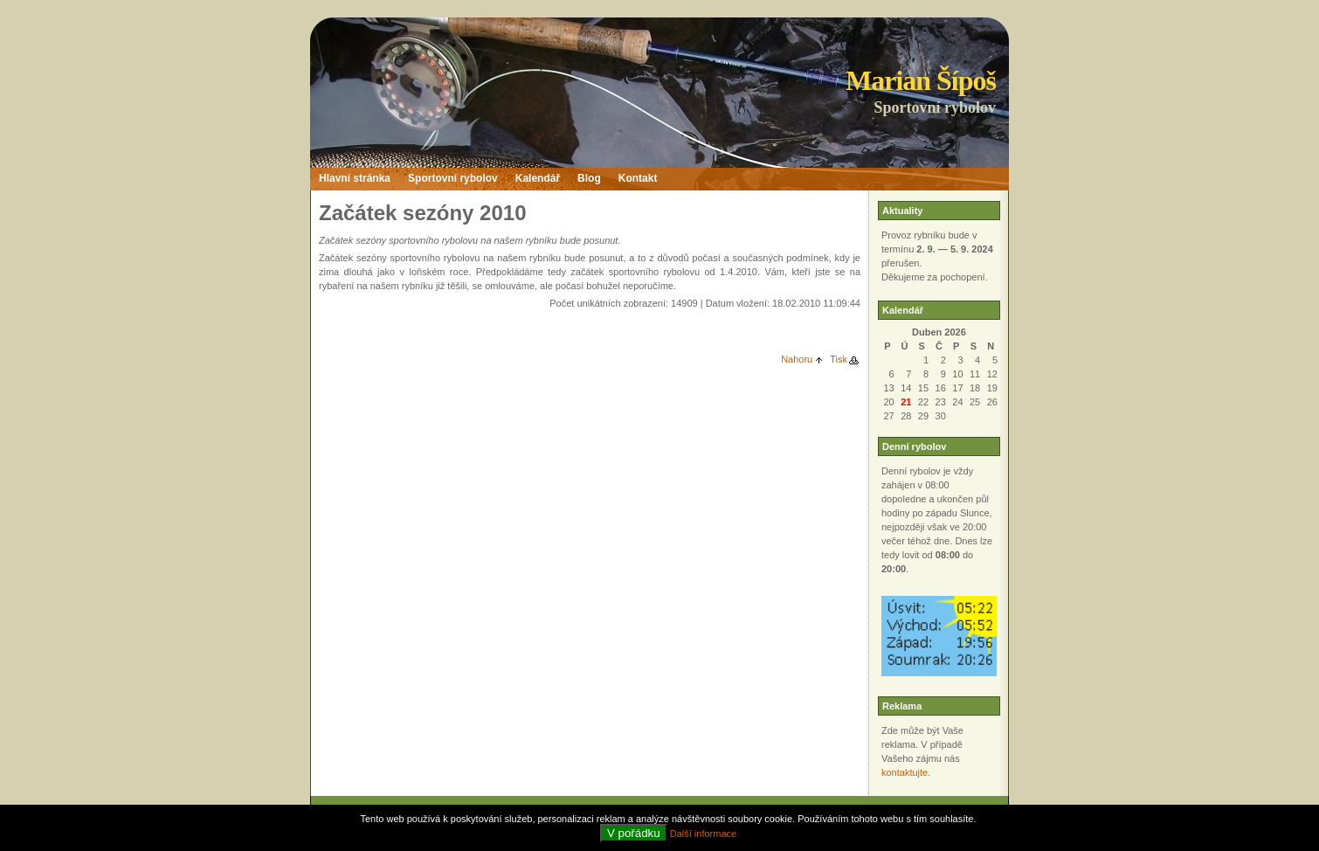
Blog (589, 178)
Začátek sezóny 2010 (422, 213)
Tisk (838, 359)
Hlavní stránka (354, 178)
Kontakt (638, 178)
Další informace (703, 833)
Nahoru (796, 359)
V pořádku (633, 833)
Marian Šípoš (921, 80)
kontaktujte (904, 772)
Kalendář (537, 178)
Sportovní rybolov (453, 178)
